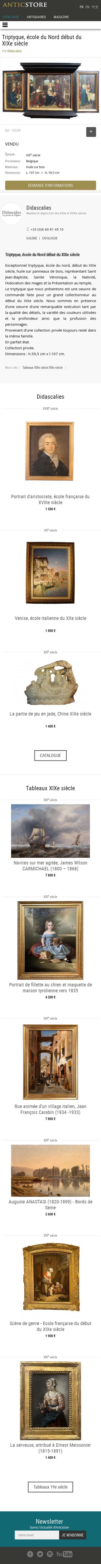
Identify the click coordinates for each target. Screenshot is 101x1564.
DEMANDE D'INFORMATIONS (50, 185)
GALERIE (31, 238)
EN (87, 6)
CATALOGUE (10, 17)
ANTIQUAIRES (36, 17)
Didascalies (38, 207)
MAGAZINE (61, 17)
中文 (95, 6)
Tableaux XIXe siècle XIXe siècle (42, 367)
